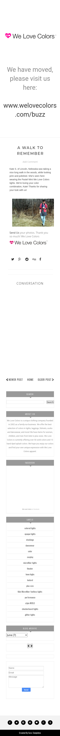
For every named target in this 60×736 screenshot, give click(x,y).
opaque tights (30, 534)
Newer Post (16, 380)
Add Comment (30, 161)
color (30, 551)
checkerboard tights (30, 609)
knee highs (30, 574)
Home (30, 380)
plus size (30, 585)
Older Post (46, 380)
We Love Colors (26, 509)
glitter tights (30, 614)
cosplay (30, 557)
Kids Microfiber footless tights (30, 591)
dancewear (30, 545)
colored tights (30, 528)
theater (30, 568)
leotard (30, 580)
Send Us (14, 232)
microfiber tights (30, 562)
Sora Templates (34, 732)
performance (30, 597)
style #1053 (30, 603)
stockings (30, 539)
